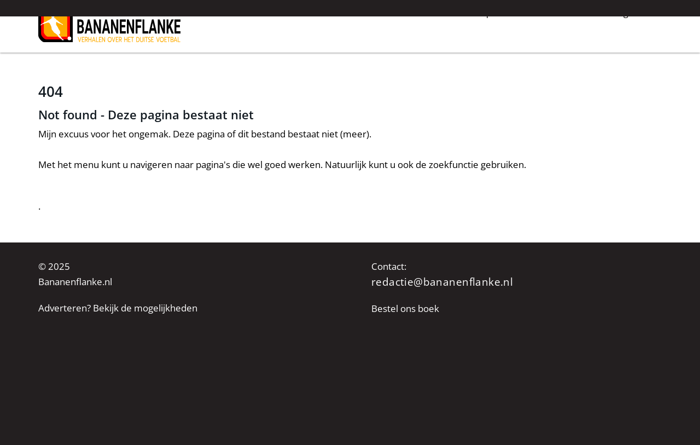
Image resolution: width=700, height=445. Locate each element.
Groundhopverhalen (485, 54)
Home (302, 53)
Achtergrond (622, 54)
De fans (562, 54)
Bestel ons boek (405, 308)
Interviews (403, 54)
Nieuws (349, 54)
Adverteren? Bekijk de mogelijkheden (117, 308)
